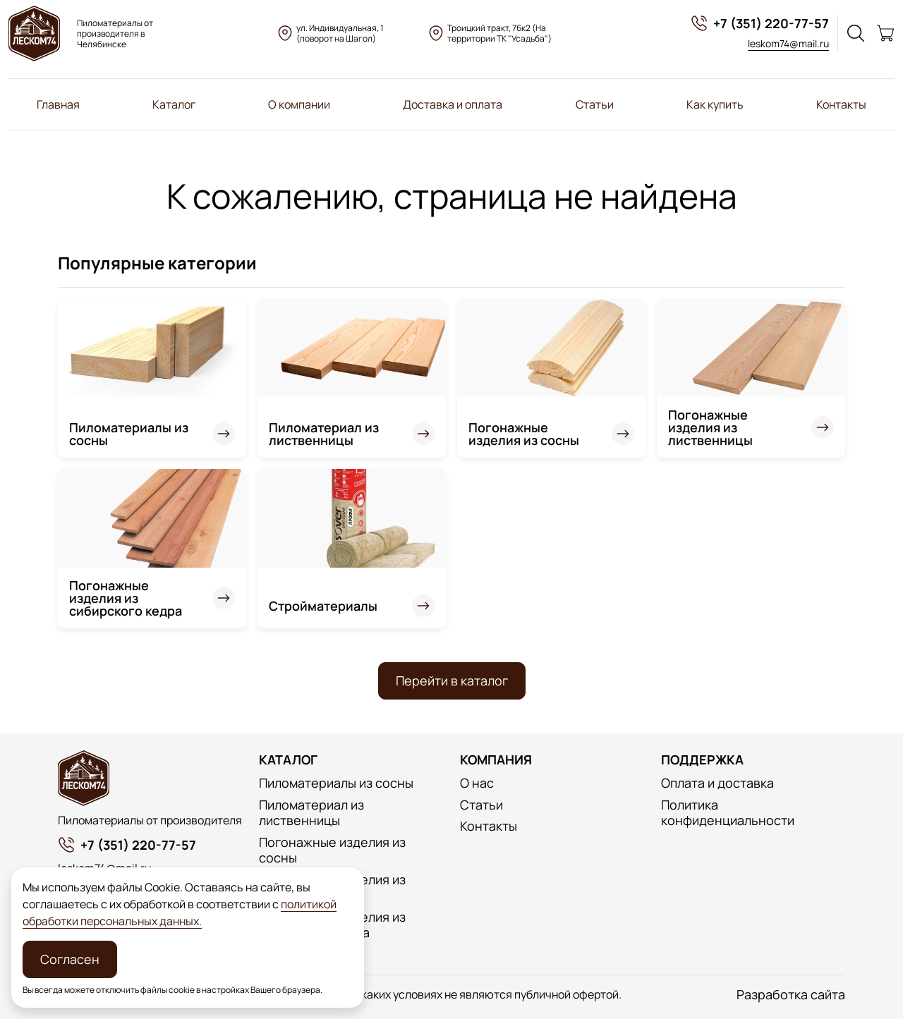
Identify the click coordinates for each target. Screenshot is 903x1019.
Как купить (715, 104)
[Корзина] (885, 33)
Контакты (841, 104)
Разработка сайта (791, 995)
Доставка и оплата (452, 104)
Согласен (69, 959)
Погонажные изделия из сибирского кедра (125, 598)
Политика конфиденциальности (727, 813)
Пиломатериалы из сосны (128, 434)
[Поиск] (856, 33)
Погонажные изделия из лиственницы (710, 427)
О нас (477, 783)
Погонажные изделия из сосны (523, 434)
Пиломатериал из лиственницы (324, 434)
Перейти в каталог (452, 680)
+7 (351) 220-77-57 (760, 23)
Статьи (595, 104)
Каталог (173, 104)
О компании (299, 104)
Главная (58, 104)
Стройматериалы (323, 605)
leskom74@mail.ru (788, 43)
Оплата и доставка (717, 783)
